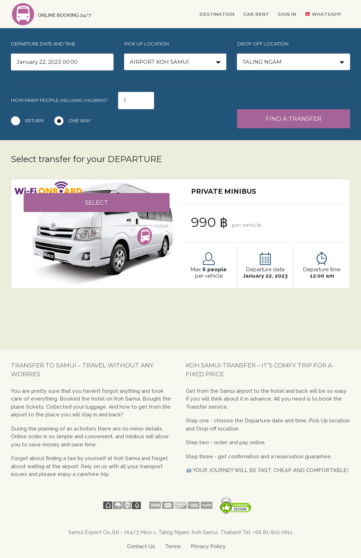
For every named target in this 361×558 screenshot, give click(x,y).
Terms (173, 546)
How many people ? (59, 100)
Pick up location (146, 43)
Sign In (287, 14)
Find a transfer (294, 118)
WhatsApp (323, 14)
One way (79, 120)
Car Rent (256, 14)
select (96, 202)
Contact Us (141, 546)
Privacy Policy (208, 546)
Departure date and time (43, 43)
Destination (217, 14)
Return (34, 120)
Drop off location (262, 43)
